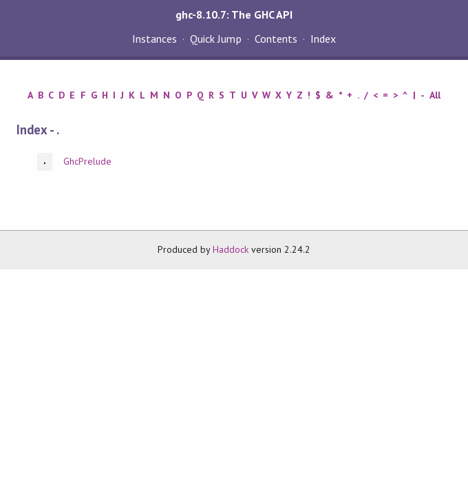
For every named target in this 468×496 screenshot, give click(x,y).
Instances (154, 38)
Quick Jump (215, 38)
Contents (276, 38)
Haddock (230, 249)
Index (323, 38)
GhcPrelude (87, 161)
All (434, 95)
